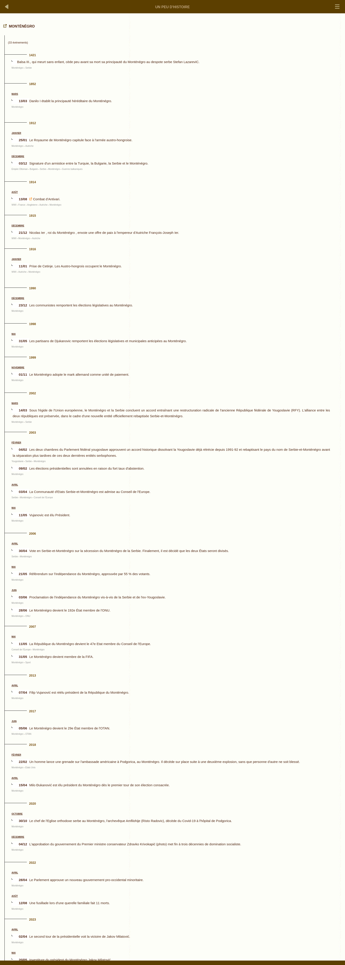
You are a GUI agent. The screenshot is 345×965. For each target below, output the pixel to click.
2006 (32, 533)
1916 (32, 249)
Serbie (28, 68)
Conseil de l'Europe (43, 497)
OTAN (28, 734)
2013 (32, 675)
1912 (32, 123)
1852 (32, 84)
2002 (32, 393)
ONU (27, 616)
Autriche (29, 146)
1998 (32, 324)
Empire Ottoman (20, 169)
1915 (32, 215)
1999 (32, 357)
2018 (32, 745)
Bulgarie (34, 169)
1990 (32, 288)
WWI (14, 205)
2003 (32, 432)
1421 (32, 55)
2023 (32, 919)
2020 (32, 803)
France (21, 205)
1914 (32, 182)
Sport (28, 662)
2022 (32, 862)
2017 (32, 711)
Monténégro (17, 68)
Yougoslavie (18, 461)
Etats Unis (30, 767)
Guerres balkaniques (72, 169)
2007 (32, 626)
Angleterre (32, 205)
